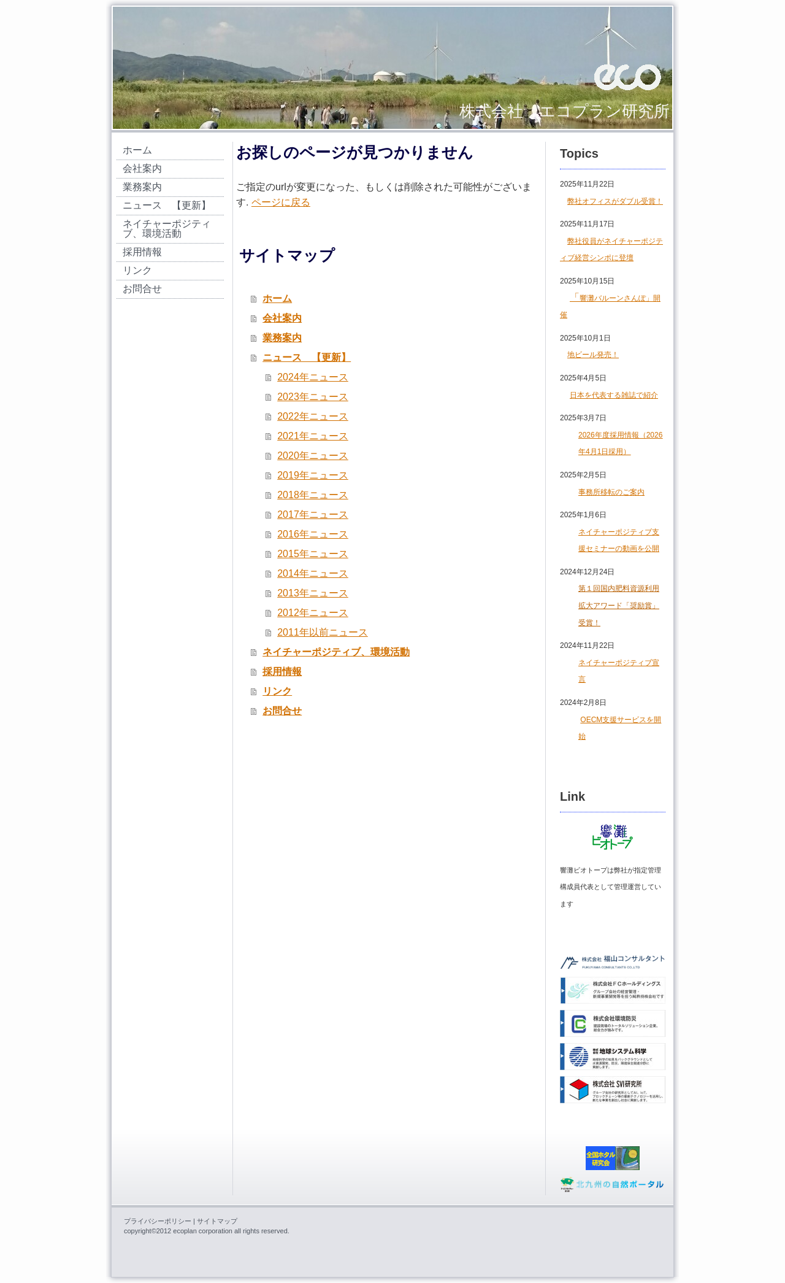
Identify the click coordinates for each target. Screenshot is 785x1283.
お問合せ (282, 711)
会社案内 (282, 318)
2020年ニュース (312, 455)
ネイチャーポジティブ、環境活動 (336, 652)
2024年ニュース (312, 377)
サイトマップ (217, 1221)
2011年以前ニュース (322, 632)
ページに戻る (280, 202)
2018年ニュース (312, 495)
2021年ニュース (312, 436)
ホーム (277, 298)
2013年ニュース (312, 593)
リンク (277, 691)
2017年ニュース (312, 514)
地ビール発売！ (593, 354)
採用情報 (282, 671)
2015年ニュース (312, 554)
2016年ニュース (312, 534)
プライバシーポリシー (157, 1221)
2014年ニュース (312, 573)
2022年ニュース (312, 416)
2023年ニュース (312, 396)
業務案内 (282, 338)
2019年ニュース (312, 475)
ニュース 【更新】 (306, 357)
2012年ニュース (312, 612)
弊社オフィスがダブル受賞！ (615, 201)
